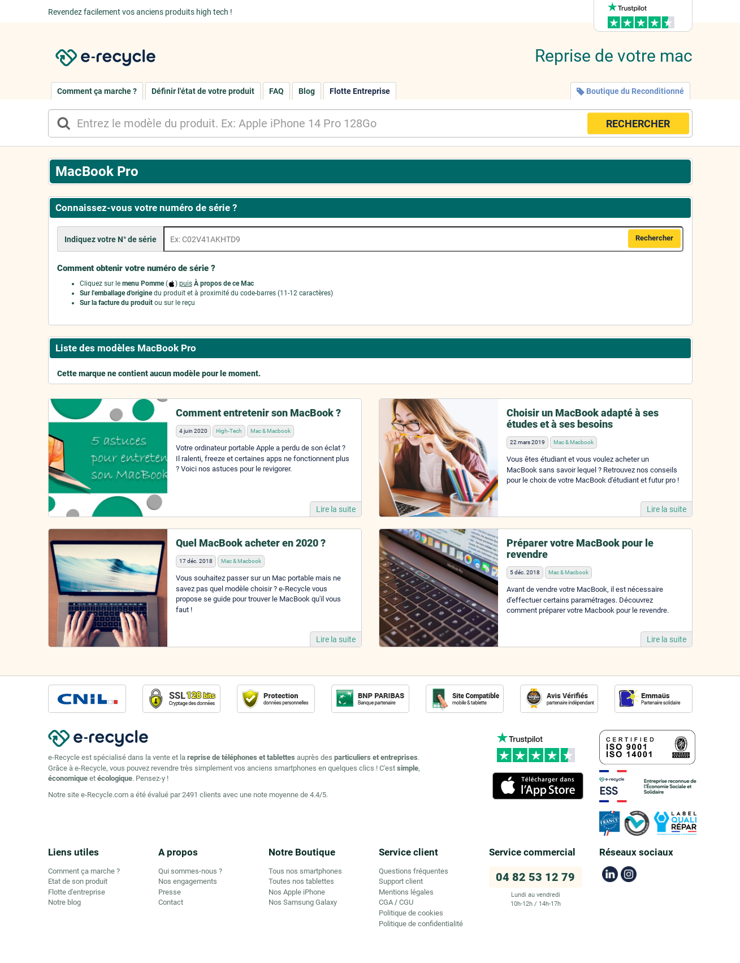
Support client (401, 881)
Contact (170, 902)
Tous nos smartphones (305, 871)
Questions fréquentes (413, 871)
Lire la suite (336, 509)
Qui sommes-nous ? (190, 871)
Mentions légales (406, 892)
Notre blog (64, 902)
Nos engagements (187, 881)
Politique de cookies (411, 913)
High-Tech (229, 431)
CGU (406, 902)
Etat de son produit (77, 881)
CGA (386, 902)
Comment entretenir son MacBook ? (258, 413)
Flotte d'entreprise (76, 892)
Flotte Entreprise (360, 91)
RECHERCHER (638, 124)
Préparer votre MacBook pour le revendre (580, 548)
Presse (169, 892)
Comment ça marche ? (97, 91)
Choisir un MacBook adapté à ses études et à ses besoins (583, 418)
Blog (306, 91)
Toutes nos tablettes (301, 881)
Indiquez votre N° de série (110, 239)
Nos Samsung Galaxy (303, 902)
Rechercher (654, 238)
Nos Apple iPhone (297, 892)
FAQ (276, 91)
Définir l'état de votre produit (203, 91)
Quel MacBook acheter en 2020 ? (251, 543)
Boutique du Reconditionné (630, 91)
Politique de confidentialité (421, 923)
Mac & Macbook (270, 431)
